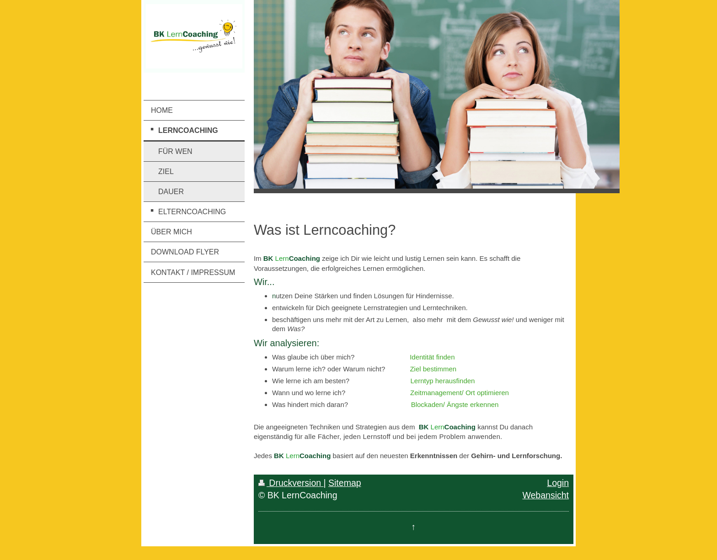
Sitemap (344, 483)
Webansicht (545, 495)
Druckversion (291, 483)
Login (558, 483)
